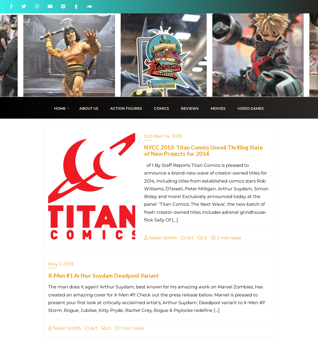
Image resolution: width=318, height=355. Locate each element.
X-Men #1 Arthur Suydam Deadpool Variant (103, 275)
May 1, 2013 (60, 264)
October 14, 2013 (163, 136)
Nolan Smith (160, 238)
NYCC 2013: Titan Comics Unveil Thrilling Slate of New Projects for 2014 (203, 150)
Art (187, 238)
